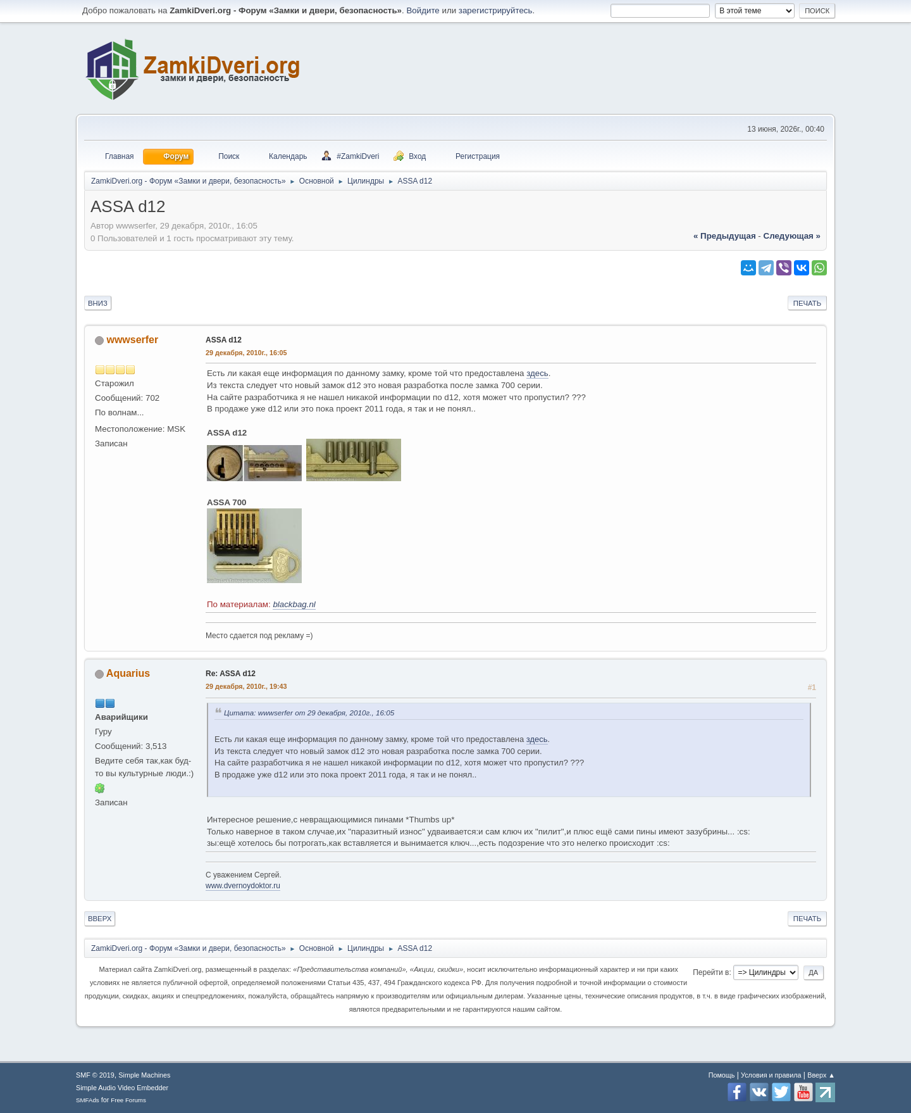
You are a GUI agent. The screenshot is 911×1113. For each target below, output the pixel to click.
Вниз (98, 303)
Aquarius (128, 673)
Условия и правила (771, 1075)
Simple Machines (144, 1075)
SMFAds (87, 1100)
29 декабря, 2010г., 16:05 (246, 352)
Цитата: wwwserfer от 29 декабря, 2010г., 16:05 (309, 712)
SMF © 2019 (95, 1075)
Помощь (722, 1075)
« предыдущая (724, 236)
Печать (807, 303)
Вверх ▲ (821, 1075)
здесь (537, 373)
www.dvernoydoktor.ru (243, 885)
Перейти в (711, 972)
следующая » (792, 236)
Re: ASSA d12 (231, 673)
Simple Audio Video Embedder (122, 1087)
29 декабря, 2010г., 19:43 (246, 686)
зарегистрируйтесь (496, 10)
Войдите (422, 10)
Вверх (99, 918)
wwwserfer (132, 339)
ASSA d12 (224, 340)
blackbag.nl (294, 604)
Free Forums (128, 1100)
